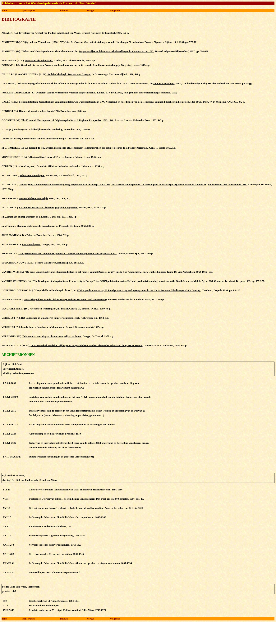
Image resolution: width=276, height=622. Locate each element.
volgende (115, 10)
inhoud (64, 10)
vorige (90, 10)
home (4, 10)
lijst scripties (28, 10)
